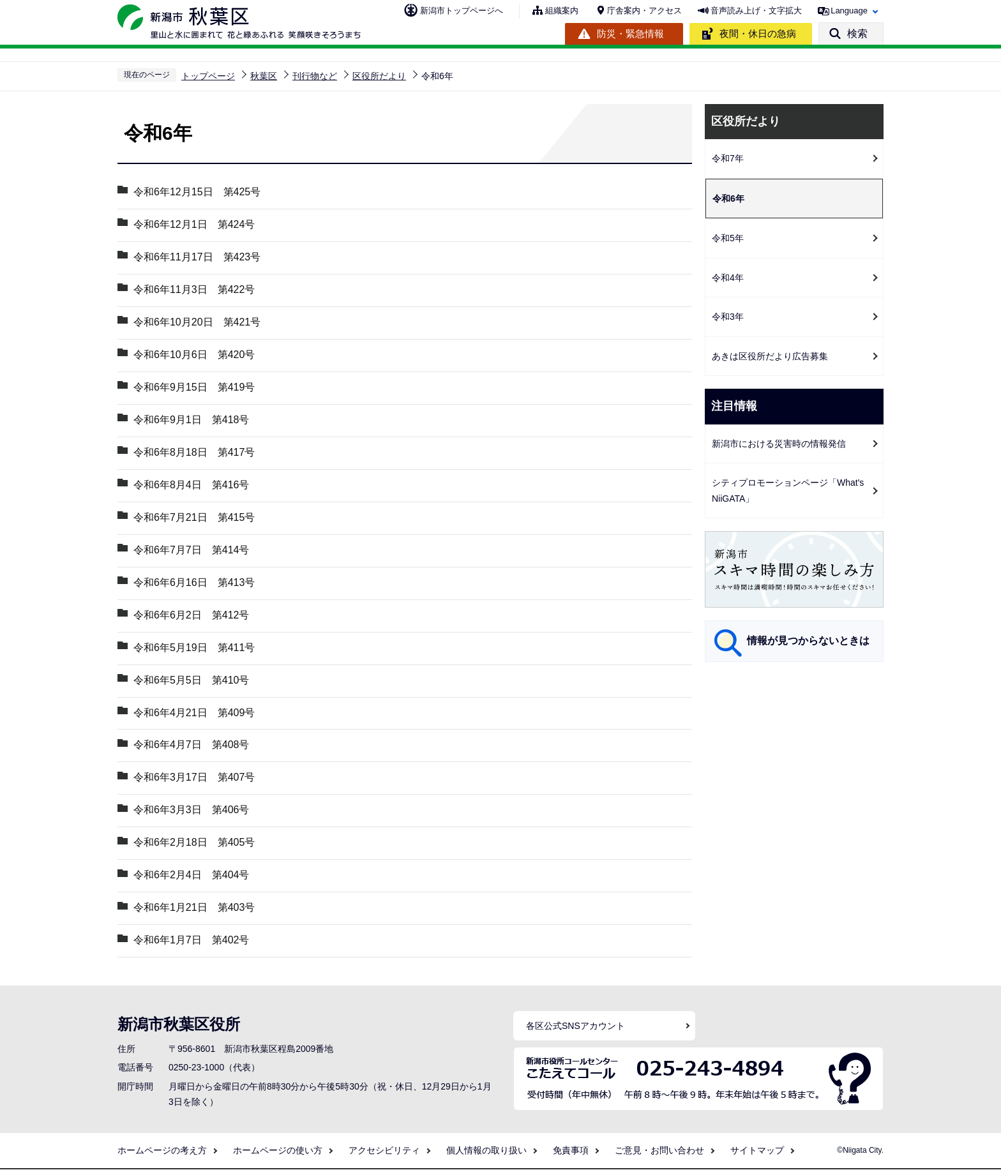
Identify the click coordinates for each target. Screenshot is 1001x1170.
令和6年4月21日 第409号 (194, 712)
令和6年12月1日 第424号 (194, 224)
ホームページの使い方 (277, 1151)
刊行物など (314, 76)
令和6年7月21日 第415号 (194, 517)
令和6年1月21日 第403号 (194, 908)
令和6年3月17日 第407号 (194, 777)
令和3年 (728, 316)
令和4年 (728, 278)
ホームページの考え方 (162, 1151)
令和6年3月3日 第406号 (196, 810)
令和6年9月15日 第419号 (194, 387)
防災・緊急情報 (630, 33)
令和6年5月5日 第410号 (191, 680)
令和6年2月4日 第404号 (191, 875)
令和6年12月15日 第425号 (196, 191)
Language (849, 10)
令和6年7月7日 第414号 (191, 549)
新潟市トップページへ (461, 10)
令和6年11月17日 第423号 (196, 256)
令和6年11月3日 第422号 (194, 289)
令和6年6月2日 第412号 (191, 615)
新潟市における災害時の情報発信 (779, 444)
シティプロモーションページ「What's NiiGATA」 (788, 490)
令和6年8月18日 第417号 (194, 452)
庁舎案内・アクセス (644, 10)
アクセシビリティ (384, 1151)
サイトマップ (757, 1151)
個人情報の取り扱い (486, 1151)
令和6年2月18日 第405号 (194, 842)
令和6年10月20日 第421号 (196, 322)
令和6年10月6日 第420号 (194, 354)
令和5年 (728, 238)
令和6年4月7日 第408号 (191, 745)
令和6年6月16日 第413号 (194, 582)
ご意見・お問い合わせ (659, 1151)
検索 (857, 33)
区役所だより (379, 76)
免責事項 (571, 1151)
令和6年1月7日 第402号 (191, 940)
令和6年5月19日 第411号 (194, 647)
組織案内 (561, 10)
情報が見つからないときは (808, 640)
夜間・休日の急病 (757, 33)
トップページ (208, 76)
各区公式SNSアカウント (575, 1026)
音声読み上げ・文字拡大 (756, 10)
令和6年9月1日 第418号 (191, 419)
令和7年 (728, 158)
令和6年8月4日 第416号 (191, 484)
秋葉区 (263, 76)
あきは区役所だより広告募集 (774, 356)
